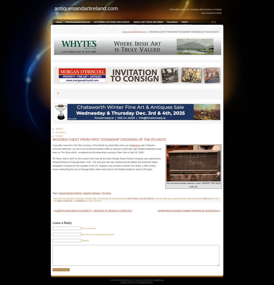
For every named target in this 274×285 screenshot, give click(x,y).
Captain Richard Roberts (70, 193)
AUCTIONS (133, 199)
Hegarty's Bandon (91, 193)
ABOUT (91, 32)
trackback (80, 201)
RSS (213, 21)
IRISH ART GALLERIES (67, 28)
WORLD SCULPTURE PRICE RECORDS (192, 28)
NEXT (81, 32)
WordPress (159, 280)
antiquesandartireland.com (134, 32)
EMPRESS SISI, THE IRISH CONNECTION (117, 25)
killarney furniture (124, 28)
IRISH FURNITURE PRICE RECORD (176, 25)
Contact (116, 32)
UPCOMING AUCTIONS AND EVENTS (111, 22)
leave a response (64, 201)
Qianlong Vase (148, 25)
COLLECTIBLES (146, 199)
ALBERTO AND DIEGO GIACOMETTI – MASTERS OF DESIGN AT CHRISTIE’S (93, 211)
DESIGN (166, 28)
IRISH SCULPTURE (65, 32)
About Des (104, 32)
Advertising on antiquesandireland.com (75, 25)
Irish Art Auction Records (78, 22)
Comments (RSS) (145, 282)
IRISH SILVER (88, 28)
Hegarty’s (136, 145)
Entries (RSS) (127, 282)
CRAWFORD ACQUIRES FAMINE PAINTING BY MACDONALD (188, 211)
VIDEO (184, 22)
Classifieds (172, 22)
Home (59, 22)
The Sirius (106, 193)
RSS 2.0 (206, 199)
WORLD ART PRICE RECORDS (148, 22)
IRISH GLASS (105, 28)
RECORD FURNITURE (147, 28)
